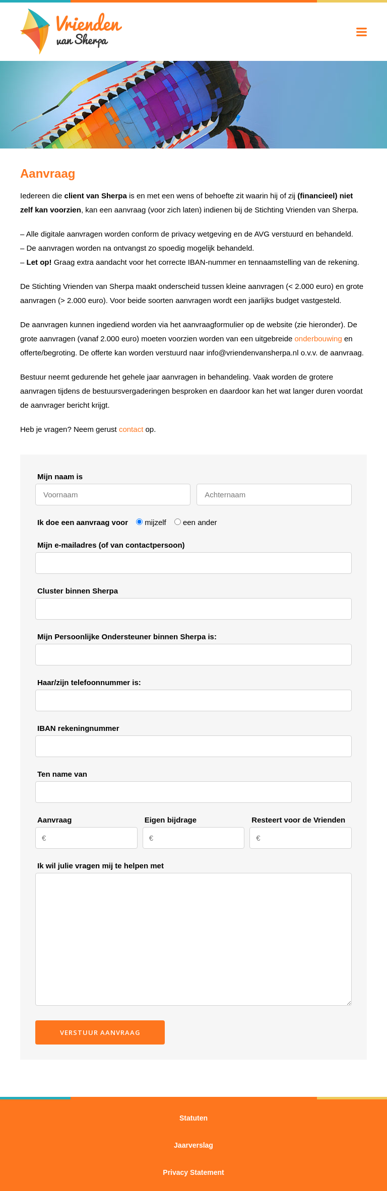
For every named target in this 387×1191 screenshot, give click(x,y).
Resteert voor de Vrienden (298, 819)
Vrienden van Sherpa (71, 31)
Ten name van (62, 774)
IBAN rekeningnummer (78, 728)
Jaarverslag (193, 1145)
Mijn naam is (60, 476)
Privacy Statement (193, 1172)
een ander (200, 522)
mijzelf (155, 522)
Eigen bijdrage (171, 819)
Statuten (193, 1118)
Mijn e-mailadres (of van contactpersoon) (111, 545)
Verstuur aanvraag (100, 1032)
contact (131, 429)
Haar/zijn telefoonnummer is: (89, 682)
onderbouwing (318, 338)
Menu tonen (361, 32)
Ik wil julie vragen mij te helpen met (100, 865)
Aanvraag (54, 819)
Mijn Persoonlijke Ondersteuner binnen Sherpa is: (127, 636)
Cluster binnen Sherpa (77, 590)
